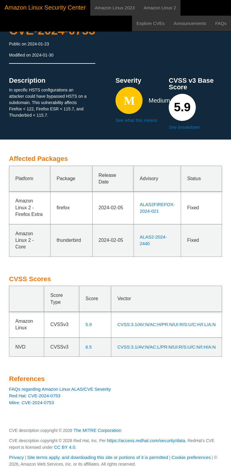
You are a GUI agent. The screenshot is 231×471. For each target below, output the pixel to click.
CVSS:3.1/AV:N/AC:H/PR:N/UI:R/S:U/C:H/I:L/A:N (166, 324)
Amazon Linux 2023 (115, 7)
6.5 (88, 346)
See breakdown (184, 127)
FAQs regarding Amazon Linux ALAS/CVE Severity (60, 389)
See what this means (136, 120)
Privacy (16, 457)
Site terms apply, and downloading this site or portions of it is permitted (97, 457)
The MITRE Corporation (97, 430)
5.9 (88, 324)
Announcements (190, 23)
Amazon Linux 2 (160, 7)
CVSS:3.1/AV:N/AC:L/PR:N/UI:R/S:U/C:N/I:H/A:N (166, 346)
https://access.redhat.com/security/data (146, 440)
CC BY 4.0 (64, 447)
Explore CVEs (151, 23)
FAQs (220, 23)
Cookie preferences (191, 457)
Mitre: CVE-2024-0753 (31, 402)
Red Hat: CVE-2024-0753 (34, 395)
